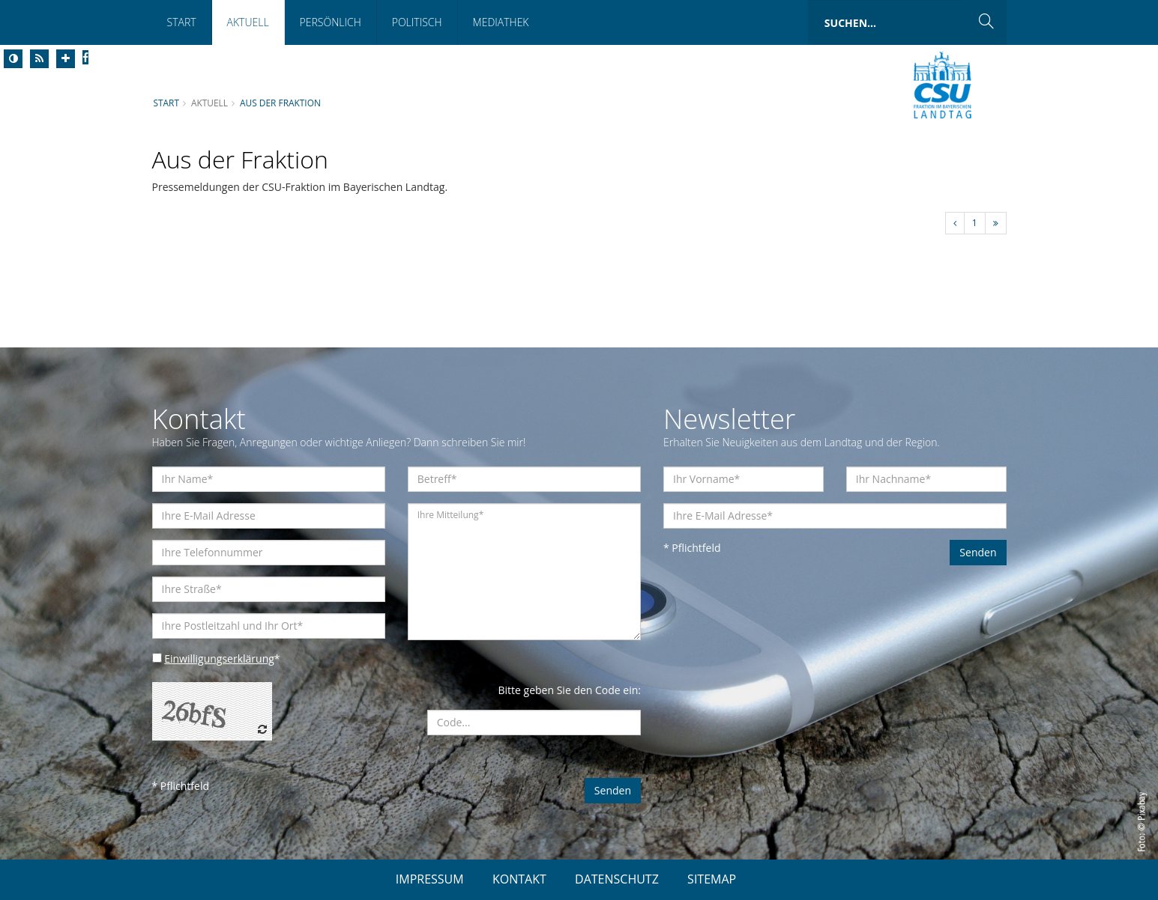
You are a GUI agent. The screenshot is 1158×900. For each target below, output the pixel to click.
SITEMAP (711, 879)
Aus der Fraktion (280, 103)
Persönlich (330, 22)
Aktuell (248, 22)
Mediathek (501, 22)
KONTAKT (519, 879)
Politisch (417, 22)
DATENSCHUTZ (617, 879)
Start (181, 22)
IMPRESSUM (430, 879)
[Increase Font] (65, 58)
